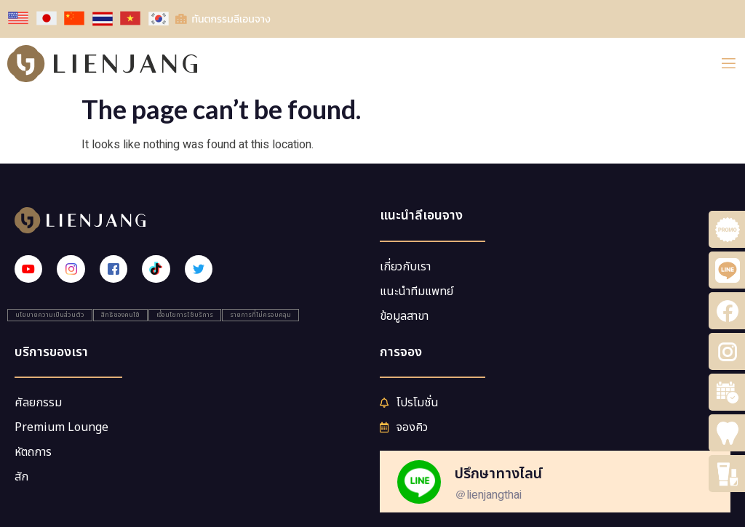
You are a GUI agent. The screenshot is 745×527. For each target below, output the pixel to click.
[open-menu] (729, 64)
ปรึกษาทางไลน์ (498, 474)
